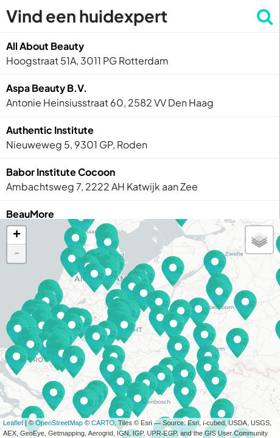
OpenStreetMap (59, 422)
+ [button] (17, 235)
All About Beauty (45, 46)
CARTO (102, 422)
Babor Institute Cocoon (60, 171)
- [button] (16, 254)
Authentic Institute (50, 129)
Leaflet (13, 422)
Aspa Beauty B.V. (46, 88)
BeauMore (30, 213)
